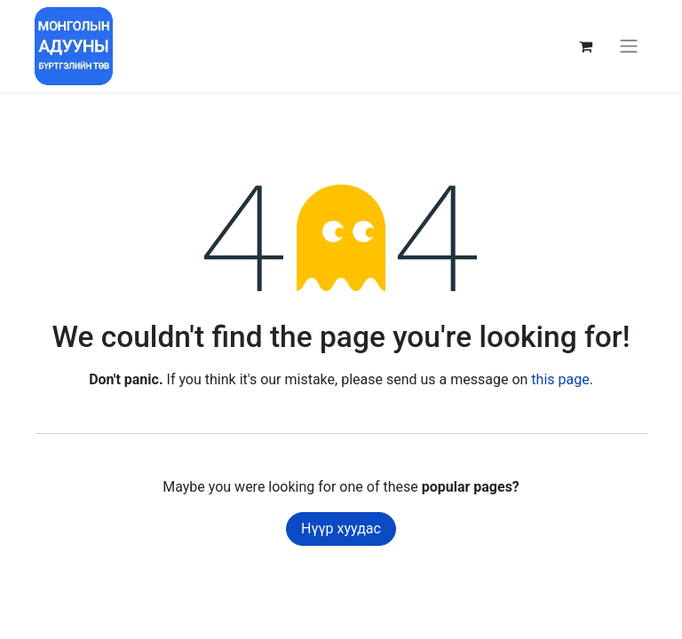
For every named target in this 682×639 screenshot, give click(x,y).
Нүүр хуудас (341, 528)
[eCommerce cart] (585, 46)
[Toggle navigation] (628, 47)
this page (560, 379)
